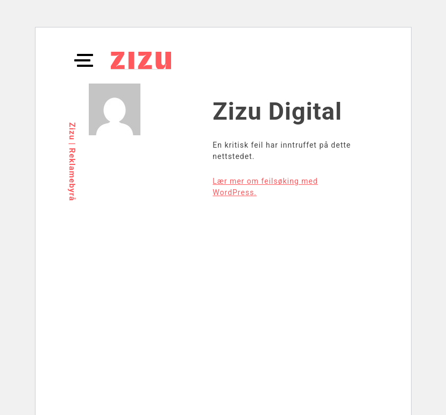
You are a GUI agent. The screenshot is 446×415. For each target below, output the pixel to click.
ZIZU (141, 60)
